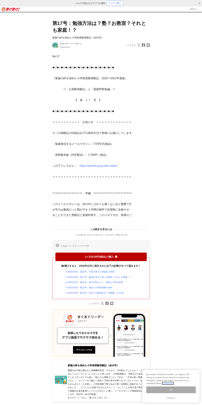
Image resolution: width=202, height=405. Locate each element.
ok (171, 390)
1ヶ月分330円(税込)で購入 (101, 256)
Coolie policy (168, 384)
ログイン (193, 9)
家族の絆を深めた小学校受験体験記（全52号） (78, 37)
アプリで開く (115, 3)
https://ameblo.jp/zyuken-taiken (99, 165)
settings (171, 398)
